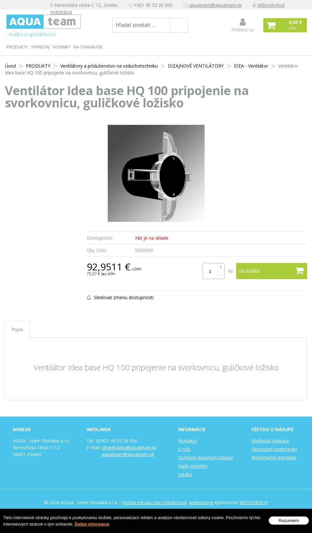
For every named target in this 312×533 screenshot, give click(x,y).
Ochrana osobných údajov (205, 457)
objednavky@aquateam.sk (129, 447)
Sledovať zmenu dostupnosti (120, 297)
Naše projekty (192, 466)
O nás (184, 449)
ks (230, 271)
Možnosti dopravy (270, 441)
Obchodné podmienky (274, 449)
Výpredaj (40, 47)
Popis (17, 329)
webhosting (201, 502)
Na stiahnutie (88, 47)
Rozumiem (288, 520)
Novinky (61, 47)
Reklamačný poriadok (273, 457)
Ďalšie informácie (92, 524)
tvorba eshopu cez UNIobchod (154, 502)
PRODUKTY (17, 47)
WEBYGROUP (254, 502)
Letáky (185, 474)
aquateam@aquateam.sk (215, 5)
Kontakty (187, 441)
